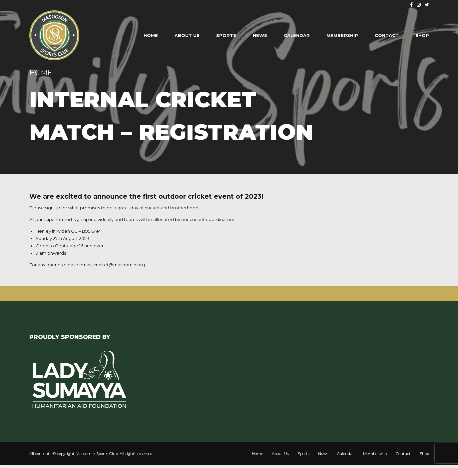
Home (151, 35)
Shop (422, 35)
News (260, 35)
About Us (187, 35)
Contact (387, 35)
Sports (226, 35)
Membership (342, 35)
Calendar (297, 35)
